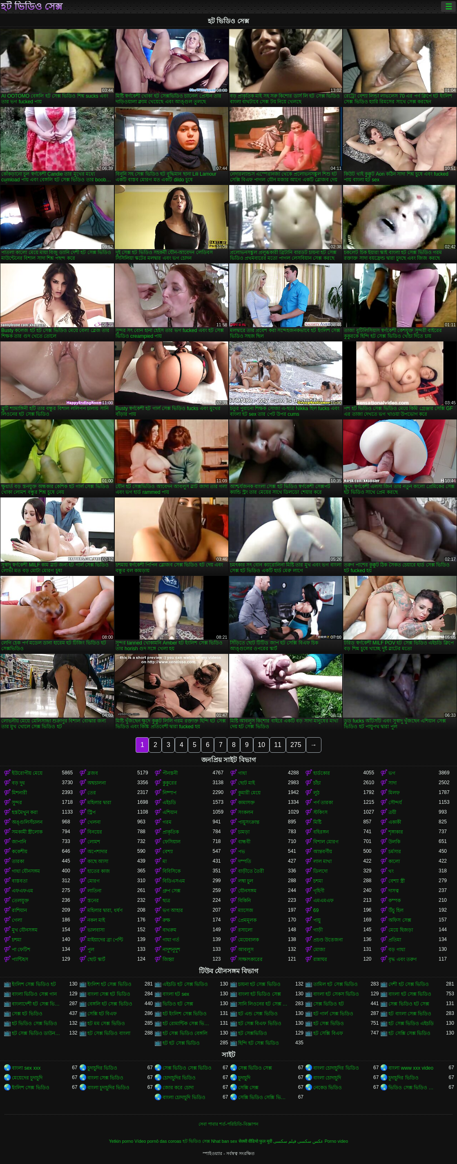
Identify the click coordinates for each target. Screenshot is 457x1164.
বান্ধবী (244, 842)
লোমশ (93, 842)
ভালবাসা (96, 930)
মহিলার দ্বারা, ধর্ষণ (105, 910)
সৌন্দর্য (395, 802)
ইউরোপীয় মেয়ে (27, 773)
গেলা (17, 920)
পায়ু (317, 920)
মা (165, 861)
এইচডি (169, 802)
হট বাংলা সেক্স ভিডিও (409, 1014)
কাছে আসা (97, 861)
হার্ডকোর (321, 773)
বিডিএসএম (174, 881)
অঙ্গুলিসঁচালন (27, 822)
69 (316, 910)
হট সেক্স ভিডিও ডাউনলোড (37, 1033)
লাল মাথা (322, 861)
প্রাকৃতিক (171, 832)
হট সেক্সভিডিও (252, 1033)
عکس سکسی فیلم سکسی (298, 1141)
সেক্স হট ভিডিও (27, 1014)
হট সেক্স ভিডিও (328, 1023)
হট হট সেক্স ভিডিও (181, 1043)
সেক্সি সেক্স (248, 1087)
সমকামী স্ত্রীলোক (27, 832)
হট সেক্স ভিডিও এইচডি (411, 1023)
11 (277, 744)
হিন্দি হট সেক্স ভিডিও (258, 1043)
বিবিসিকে (172, 871)
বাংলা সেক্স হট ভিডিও (108, 994)
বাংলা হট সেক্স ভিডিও (409, 994)
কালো (394, 861)
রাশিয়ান (19, 910)
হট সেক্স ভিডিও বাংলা (108, 1033)
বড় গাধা (396, 949)
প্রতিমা (394, 940)
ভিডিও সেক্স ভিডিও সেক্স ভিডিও (413, 1087)
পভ (241, 851)
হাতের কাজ (98, 871)
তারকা (18, 861)
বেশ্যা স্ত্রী (396, 881)
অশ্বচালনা (96, 783)
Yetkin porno (121, 1141)
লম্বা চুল (245, 881)
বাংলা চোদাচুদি (327, 1078)
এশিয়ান (170, 812)
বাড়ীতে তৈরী (251, 871)
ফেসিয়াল (172, 842)
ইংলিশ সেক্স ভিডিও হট (34, 984)
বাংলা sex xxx (26, 1068)
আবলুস (246, 949)
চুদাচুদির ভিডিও (102, 1068)
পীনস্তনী (170, 773)
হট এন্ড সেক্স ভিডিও (258, 1014)
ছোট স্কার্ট (96, 959)
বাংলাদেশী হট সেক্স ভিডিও (37, 1004)
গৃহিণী (318, 891)
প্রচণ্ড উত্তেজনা (328, 940)
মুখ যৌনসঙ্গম (25, 930)
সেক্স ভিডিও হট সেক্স (408, 1004)
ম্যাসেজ (245, 910)
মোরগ (93, 881)
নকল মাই (96, 920)
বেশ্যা (168, 851)
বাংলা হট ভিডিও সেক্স (259, 994)
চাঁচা (317, 783)
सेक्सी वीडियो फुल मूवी (255, 1141)
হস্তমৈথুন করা (25, 812)
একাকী (394, 822)
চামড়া (244, 832)
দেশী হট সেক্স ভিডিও (408, 984)
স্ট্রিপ (91, 812)
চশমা (318, 881)
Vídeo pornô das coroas (157, 1141)
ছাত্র (166, 900)
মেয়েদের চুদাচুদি (27, 1078)
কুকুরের (170, 783)
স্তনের (93, 900)
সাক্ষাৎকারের (250, 959)
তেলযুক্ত (20, 900)
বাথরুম (169, 930)
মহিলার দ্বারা (99, 802)
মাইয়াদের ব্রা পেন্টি (105, 940)
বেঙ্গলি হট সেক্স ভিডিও (109, 1004)
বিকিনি (244, 900)
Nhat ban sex (224, 1141)
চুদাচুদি (244, 1078)
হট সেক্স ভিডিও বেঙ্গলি (185, 1033)
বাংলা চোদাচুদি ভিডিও (184, 1097)
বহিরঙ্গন (321, 832)
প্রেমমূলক (247, 920)
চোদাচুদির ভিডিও (179, 1078)
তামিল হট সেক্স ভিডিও (335, 984)
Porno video (336, 1141)
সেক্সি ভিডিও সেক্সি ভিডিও (263, 1097)
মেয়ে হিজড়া (400, 930)
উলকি (394, 842)
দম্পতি (244, 861)
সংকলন (245, 812)
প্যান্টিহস (20, 959)
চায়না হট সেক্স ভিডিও (259, 984)
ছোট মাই (246, 783)
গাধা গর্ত (171, 940)
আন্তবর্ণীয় (322, 851)
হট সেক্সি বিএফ (328, 1033)
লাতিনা (94, 891)
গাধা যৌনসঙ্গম (26, 871)
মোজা (319, 949)
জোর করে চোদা (178, 1087)
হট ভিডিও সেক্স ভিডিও (34, 1023)
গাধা (242, 773)
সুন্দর (17, 802)
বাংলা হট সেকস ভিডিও (336, 994)
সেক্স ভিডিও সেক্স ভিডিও (187, 1068)
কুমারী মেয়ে (249, 793)
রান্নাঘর (320, 959)
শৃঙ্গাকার (395, 832)
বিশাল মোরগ (326, 842)
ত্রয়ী (392, 812)
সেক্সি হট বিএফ (102, 1014)
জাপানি (19, 842)
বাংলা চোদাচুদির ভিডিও (336, 1068)
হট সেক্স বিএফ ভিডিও (259, 1023)
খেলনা (93, 822)
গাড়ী (318, 930)
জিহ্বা (168, 959)
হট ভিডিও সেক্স (31, 6)
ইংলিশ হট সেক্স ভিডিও (109, 984)
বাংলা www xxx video (410, 1068)
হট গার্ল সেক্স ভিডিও (333, 1014)
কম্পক (394, 900)
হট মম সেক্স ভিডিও (106, 1023)
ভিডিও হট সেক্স (178, 1004)
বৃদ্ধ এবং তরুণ (402, 959)
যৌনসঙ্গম (247, 891)
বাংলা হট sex (176, 994)
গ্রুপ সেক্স (172, 891)
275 (295, 744)
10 (261, 744)
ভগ (391, 773)
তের (91, 793)
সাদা (392, 783)
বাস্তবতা (19, 881)
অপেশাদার (97, 851)
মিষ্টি (317, 822)
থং (391, 871)
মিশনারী (19, 793)
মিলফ (394, 793)
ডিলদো (320, 871)
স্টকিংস (320, 812)
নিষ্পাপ (169, 793)
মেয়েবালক (248, 940)
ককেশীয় (19, 851)
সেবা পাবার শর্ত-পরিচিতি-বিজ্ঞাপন (228, 1124)
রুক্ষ (166, 920)
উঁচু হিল (395, 910)
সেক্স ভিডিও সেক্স (255, 1068)
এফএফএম (22, 891)
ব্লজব (92, 773)
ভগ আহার (173, 910)
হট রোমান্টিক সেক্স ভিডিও (187, 1023)
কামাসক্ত (246, 802)
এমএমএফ (323, 900)
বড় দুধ (18, 783)
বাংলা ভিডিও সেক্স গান (34, 994)
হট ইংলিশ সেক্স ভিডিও (185, 1014)
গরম (167, 822)
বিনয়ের (94, 832)
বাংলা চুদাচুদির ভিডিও (108, 1087)
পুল (90, 949)
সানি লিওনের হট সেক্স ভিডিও (263, 1004)
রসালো (245, 930)
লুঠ (316, 793)
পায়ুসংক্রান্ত (248, 822)
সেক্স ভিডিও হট (328, 1004)
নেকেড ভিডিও (327, 1087)
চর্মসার (394, 851)
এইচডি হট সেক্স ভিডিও (185, 984)
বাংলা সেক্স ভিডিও (105, 1078)
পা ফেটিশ (21, 949)
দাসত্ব (393, 891)
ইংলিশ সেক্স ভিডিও (30, 1087)
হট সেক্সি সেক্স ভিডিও (409, 1033)
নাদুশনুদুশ (171, 949)
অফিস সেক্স (399, 920)
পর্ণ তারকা (323, 802)
